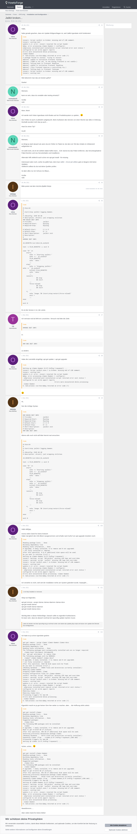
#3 (102, 107)
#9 (102, 398)
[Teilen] (99, 25)
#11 (102, 587)
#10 (102, 525)
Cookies (27, 823)
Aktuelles (28, 7)
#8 (102, 355)
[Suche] (127, 7)
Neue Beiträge (9, 10)
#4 (102, 136)
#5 (102, 182)
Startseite (10, 7)
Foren (19, 7)
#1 (102, 25)
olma (8, 21)
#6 (102, 200)
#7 (102, 315)
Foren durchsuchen (22, 10)
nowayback (13, 98)
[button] (32, 7)
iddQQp (13, 194)
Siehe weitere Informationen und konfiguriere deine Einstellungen (28, 829)
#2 (102, 87)
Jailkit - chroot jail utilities (69, 162)
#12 (102, 632)
